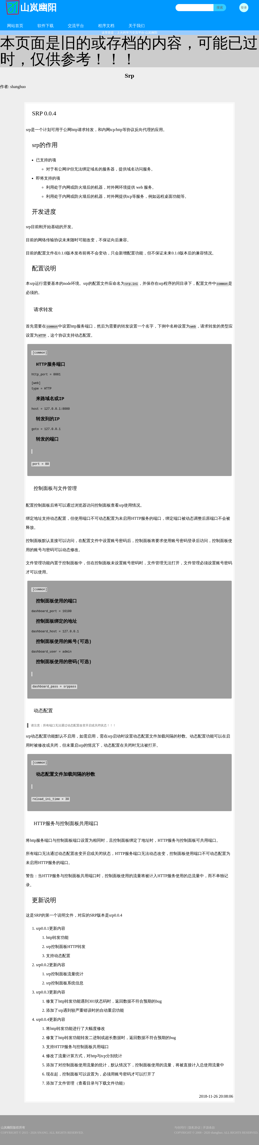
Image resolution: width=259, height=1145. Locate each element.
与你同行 (180, 1127)
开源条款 (209, 1127)
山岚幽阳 (38, 8)
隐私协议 (194, 1127)
